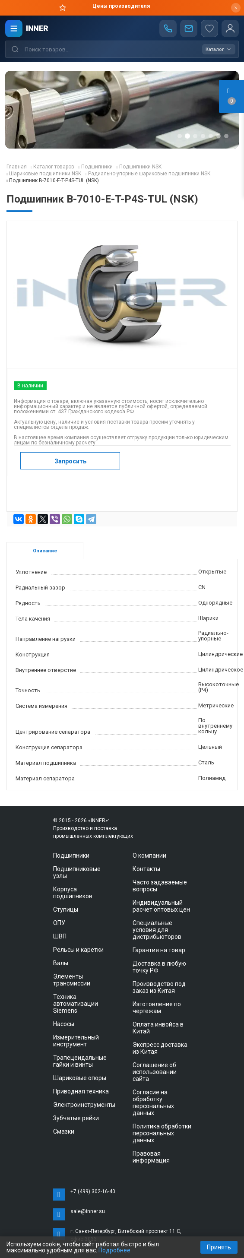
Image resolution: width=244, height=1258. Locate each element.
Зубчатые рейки (76, 1118)
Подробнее (114, 1250)
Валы (60, 963)
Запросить (70, 461)
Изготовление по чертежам (157, 1007)
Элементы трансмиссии (71, 980)
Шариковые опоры (79, 1077)
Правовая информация (151, 1157)
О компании (149, 855)
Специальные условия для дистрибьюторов (157, 929)
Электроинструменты (84, 1104)
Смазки (63, 1131)
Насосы (63, 1023)
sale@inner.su (87, 1211)
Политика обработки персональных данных (162, 1133)
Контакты (146, 868)
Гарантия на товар (159, 950)
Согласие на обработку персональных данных (153, 1102)
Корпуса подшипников (72, 893)
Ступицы (65, 909)
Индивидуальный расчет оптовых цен (161, 906)
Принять (219, 1247)
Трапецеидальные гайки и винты (80, 1061)
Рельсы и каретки (78, 949)
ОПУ (59, 922)
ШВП (60, 936)
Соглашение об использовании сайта (155, 1072)
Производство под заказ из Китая (159, 987)
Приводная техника (81, 1091)
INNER (37, 28)
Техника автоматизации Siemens (75, 1003)
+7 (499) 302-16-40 (92, 1191)
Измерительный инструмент (76, 1041)
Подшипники (71, 855)
